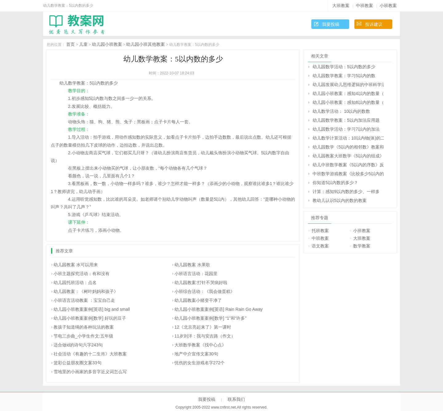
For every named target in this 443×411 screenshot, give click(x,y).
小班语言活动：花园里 (196, 273)
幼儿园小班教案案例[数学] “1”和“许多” (210, 318)
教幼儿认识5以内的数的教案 (340, 200)
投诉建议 (373, 24)
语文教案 (320, 245)
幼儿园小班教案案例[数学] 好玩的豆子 (90, 318)
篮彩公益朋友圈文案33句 (78, 362)
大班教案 (340, 5)
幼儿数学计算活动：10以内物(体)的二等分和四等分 (348, 138)
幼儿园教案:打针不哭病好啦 (200, 282)
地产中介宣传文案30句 (196, 353)
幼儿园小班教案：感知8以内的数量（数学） (348, 102)
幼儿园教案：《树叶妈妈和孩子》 (86, 291)
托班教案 (320, 230)
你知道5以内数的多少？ (335, 182)
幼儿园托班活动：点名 (75, 282)
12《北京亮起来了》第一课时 (202, 327)
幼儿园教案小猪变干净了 (198, 300)
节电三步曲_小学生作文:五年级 (83, 336)
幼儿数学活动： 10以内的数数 (341, 111)
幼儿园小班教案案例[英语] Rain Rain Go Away (218, 309)
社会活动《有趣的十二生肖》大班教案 (90, 353)
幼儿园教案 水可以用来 (76, 264)
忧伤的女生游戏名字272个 (199, 362)
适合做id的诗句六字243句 (78, 344)
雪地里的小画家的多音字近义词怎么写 (90, 371)
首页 (70, 44)
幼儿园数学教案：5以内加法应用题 (346, 120)
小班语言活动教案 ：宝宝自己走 (84, 300)
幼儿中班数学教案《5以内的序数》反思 (348, 164)
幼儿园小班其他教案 (145, 44)
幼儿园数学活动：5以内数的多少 (344, 66)
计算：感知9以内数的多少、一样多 (346, 191)
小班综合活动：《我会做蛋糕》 (204, 291)
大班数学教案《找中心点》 (200, 344)
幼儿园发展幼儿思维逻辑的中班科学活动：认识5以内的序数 (348, 84)
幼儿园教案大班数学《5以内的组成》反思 (348, 155)
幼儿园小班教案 (107, 44)
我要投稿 (330, 24)
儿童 (83, 44)
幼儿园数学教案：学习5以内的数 (344, 75)
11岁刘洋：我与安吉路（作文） (204, 336)
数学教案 (361, 245)
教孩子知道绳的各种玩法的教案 (84, 327)
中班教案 (364, 5)
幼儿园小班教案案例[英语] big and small (92, 309)
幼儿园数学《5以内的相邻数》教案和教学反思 (348, 146)
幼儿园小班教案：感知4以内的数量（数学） (348, 93)
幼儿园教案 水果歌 (192, 264)
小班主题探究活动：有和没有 (82, 273)
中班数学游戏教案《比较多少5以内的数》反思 (348, 173)
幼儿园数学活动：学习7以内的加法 (346, 129)
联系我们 (236, 399)
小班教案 (388, 5)
